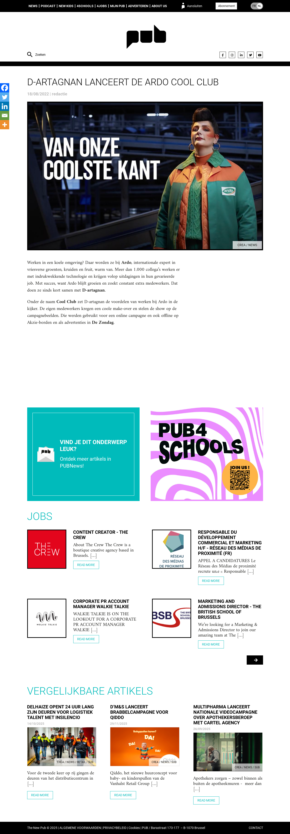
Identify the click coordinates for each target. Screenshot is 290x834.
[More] (4, 124)
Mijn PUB (117, 6)
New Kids (66, 6)
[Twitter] (4, 97)
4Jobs (102, 6)
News (33, 6)
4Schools (85, 6)
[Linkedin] (4, 106)
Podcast (48, 6)
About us (159, 6)
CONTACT (256, 828)
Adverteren (138, 6)
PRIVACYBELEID (114, 828)
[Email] (4, 115)
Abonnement (226, 6)
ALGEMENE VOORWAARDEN (80, 828)
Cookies (134, 828)
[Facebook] (4, 87)
